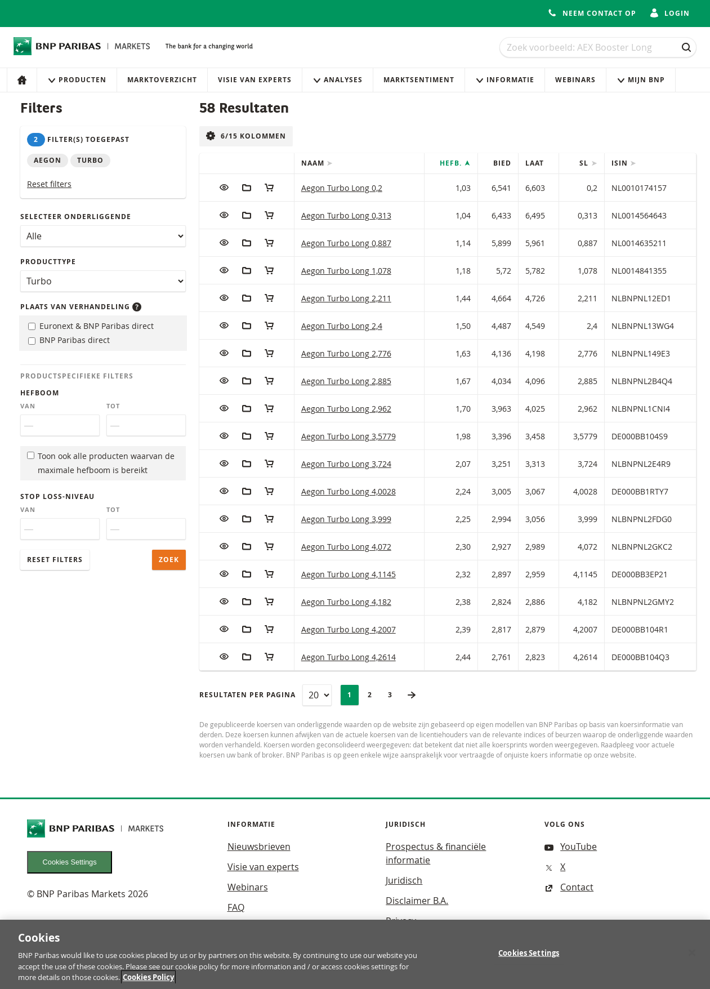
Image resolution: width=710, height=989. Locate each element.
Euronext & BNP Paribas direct (91, 325)
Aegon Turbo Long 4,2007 (348, 629)
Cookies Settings (70, 862)
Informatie (504, 79)
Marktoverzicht (162, 79)
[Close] (692, 955)
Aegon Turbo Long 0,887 (346, 243)
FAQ (235, 907)
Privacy (401, 921)
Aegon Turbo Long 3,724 (346, 463)
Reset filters (49, 184)
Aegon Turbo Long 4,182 (346, 601)
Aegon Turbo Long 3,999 (346, 519)
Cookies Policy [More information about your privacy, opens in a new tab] (148, 980)
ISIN (620, 163)
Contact (568, 887)
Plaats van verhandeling (80, 306)
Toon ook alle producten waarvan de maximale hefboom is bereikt (101, 463)
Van (27, 406)
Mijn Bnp (641, 79)
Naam (314, 163)
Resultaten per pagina (247, 695)
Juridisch (404, 880)
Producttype (48, 261)
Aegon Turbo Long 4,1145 (348, 574)
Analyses (337, 79)
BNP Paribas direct (69, 340)
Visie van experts (255, 79)
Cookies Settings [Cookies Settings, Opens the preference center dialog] (528, 955)
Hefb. (452, 163)
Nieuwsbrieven (259, 846)
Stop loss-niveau (57, 496)
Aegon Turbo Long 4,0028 (348, 491)
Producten (76, 79)
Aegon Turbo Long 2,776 (346, 353)
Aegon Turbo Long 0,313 (346, 215)
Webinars (575, 79)
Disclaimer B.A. (417, 900)
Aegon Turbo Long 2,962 (346, 408)
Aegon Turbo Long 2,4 (341, 325)
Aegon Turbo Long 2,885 (346, 381)
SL (585, 163)
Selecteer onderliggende (75, 216)
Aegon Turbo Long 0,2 (341, 187)
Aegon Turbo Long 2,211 (346, 298)
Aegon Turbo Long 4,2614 (348, 657)
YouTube (570, 846)
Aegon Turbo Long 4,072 (346, 546)
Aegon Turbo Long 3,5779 (348, 436)
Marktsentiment (418, 79)
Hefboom (39, 393)
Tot (113, 406)
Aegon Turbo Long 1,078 (346, 270)
